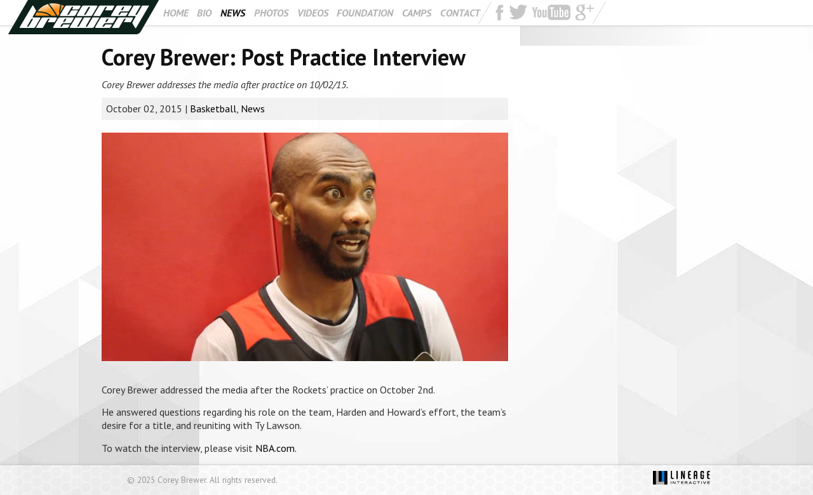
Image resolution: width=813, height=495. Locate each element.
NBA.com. (276, 448)
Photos (271, 12)
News (232, 12)
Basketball (213, 108)
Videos (312, 12)
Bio (204, 12)
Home (176, 12)
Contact (460, 12)
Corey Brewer (83, 17)
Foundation (365, 12)
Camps (416, 12)
